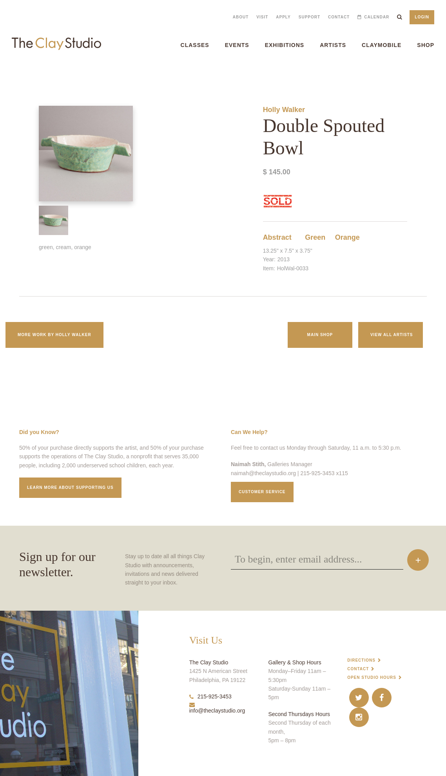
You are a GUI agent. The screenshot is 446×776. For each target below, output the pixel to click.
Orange (347, 237)
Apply (283, 17)
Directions (361, 660)
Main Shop (320, 335)
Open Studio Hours (371, 677)
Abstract (277, 237)
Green (315, 237)
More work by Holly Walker (54, 335)
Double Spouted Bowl (17, 74)
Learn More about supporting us (70, 487)
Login (422, 17)
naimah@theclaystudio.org (263, 473)
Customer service (262, 492)
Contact (339, 17)
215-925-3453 (210, 696)
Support (309, 17)
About (241, 17)
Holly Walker (284, 110)
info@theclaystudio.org (217, 708)
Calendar (376, 17)
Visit (262, 17)
